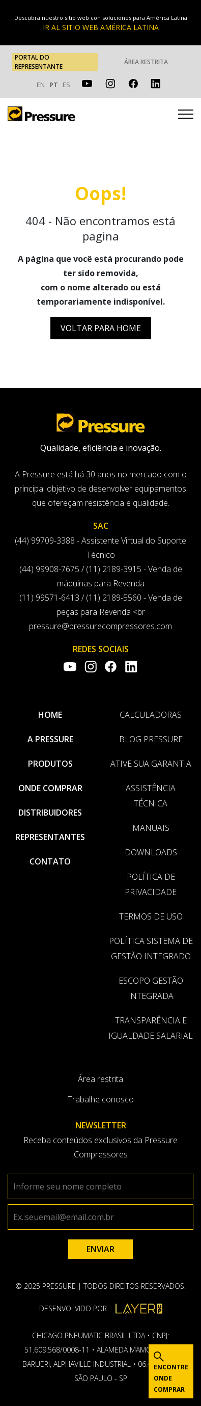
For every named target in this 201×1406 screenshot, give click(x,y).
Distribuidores (50, 812)
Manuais (150, 827)
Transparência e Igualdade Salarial (150, 1028)
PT (53, 84)
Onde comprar (50, 788)
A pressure (50, 739)
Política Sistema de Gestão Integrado (151, 948)
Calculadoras (151, 714)
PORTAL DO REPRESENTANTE (39, 62)
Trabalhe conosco (101, 1099)
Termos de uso (151, 916)
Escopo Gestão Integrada (151, 988)
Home (50, 714)
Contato (50, 861)
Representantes (50, 837)
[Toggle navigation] (185, 115)
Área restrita (146, 62)
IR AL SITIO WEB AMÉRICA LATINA (101, 27)
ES (66, 84)
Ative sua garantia (150, 763)
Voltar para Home (101, 328)
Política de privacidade (151, 884)
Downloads (151, 852)
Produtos (50, 763)
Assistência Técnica (151, 795)
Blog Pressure (151, 739)
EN (41, 84)
